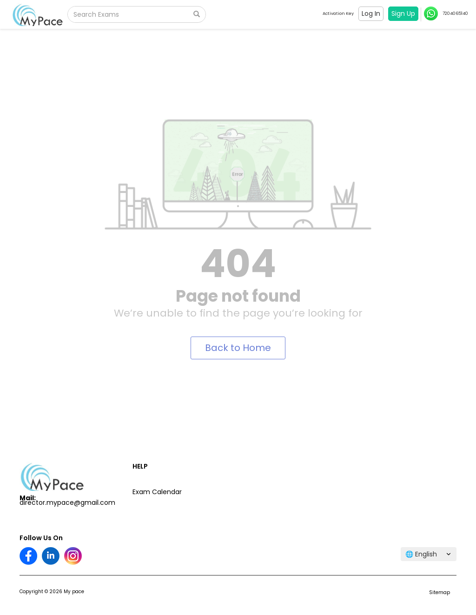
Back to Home (238, 347)
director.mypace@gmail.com (67, 502)
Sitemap (439, 592)
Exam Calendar (157, 491)
